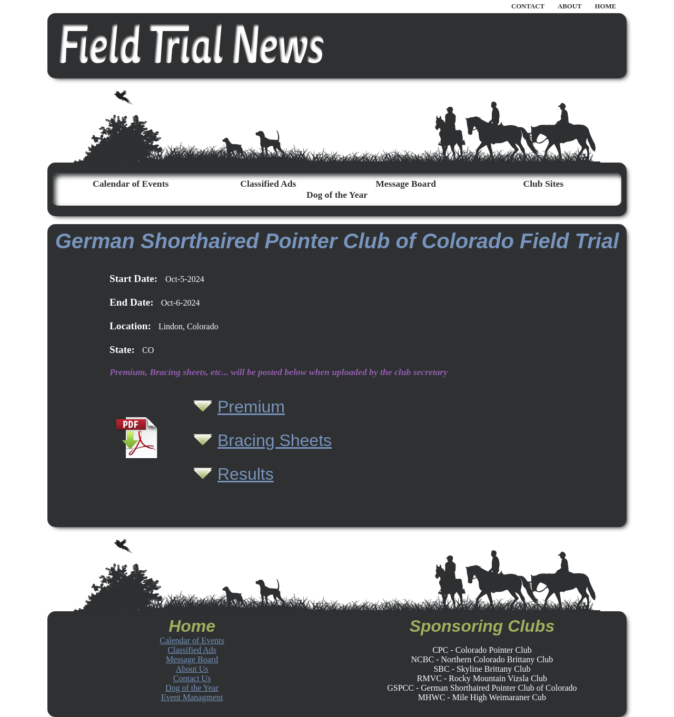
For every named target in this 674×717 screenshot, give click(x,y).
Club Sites (543, 183)
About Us (192, 668)
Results (245, 473)
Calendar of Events (130, 183)
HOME (605, 6)
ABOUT (570, 6)
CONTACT (527, 6)
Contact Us (192, 678)
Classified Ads (268, 183)
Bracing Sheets (274, 440)
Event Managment (192, 697)
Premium (251, 406)
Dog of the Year (337, 194)
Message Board (405, 183)
